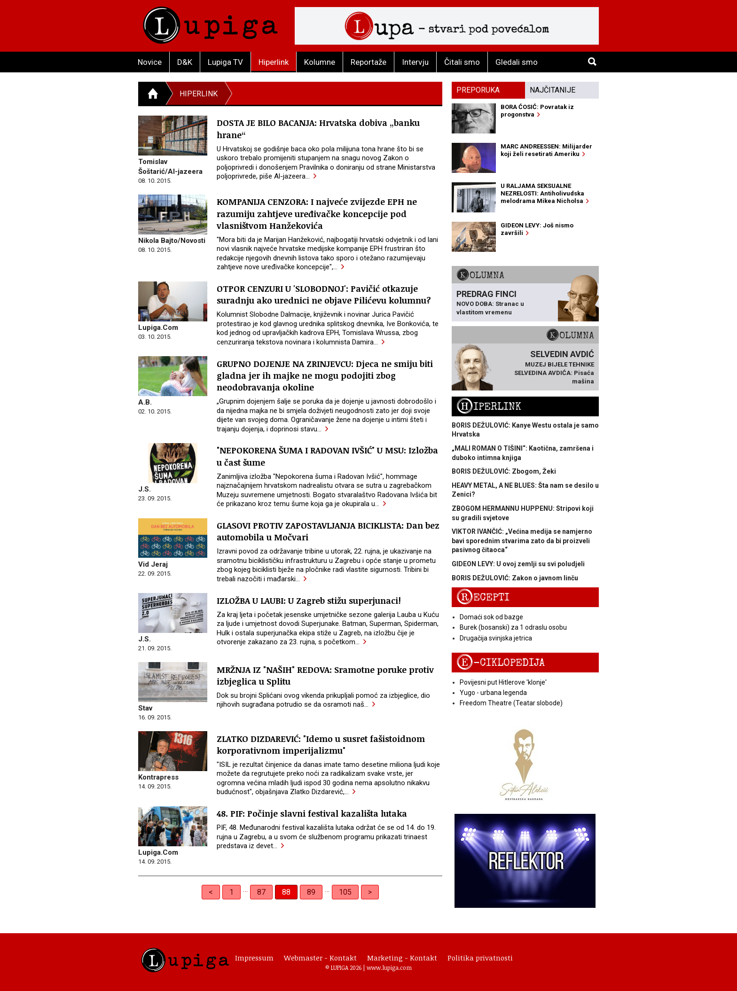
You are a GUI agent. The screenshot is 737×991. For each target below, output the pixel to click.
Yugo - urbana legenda (493, 692)
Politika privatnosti (480, 957)
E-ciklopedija (500, 662)
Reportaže (368, 62)
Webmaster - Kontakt (320, 957)
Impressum (254, 957)
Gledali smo (516, 62)
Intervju (415, 62)
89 (311, 892)
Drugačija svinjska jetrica (496, 638)
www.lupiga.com (389, 967)
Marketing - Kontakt (402, 957)
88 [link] (286, 892)
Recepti (483, 597)
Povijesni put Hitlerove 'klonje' (503, 682)
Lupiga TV (225, 62)
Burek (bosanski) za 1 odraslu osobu (513, 627)
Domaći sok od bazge (491, 617)
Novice (150, 62)
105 (345, 892)
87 (261, 892)
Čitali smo (462, 62)
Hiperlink (274, 62)
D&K (184, 62)
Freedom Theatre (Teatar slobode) (511, 703)
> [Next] (370, 892)
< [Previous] (211, 892)
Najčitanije (552, 90)
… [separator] (245, 889)
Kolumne (319, 62)
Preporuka (478, 90)
